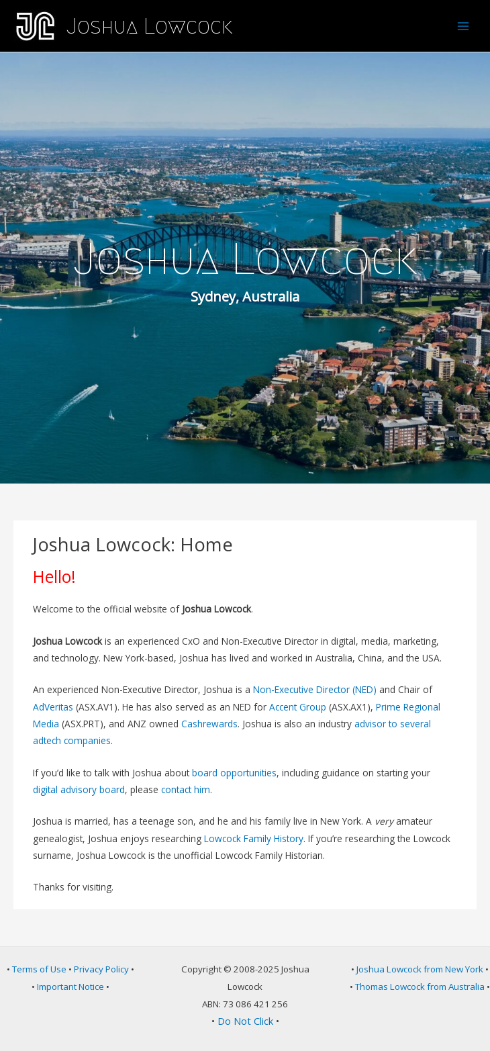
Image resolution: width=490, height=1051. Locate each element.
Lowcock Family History (253, 838)
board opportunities (234, 772)
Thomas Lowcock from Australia (420, 986)
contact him (185, 789)
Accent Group (297, 706)
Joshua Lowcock (149, 26)
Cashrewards (209, 723)
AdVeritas (53, 706)
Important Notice (70, 986)
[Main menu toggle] (463, 26)
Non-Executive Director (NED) (315, 689)
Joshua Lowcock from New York (419, 969)
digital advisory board (79, 789)
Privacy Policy (101, 969)
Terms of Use (39, 969)
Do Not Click (245, 1020)
